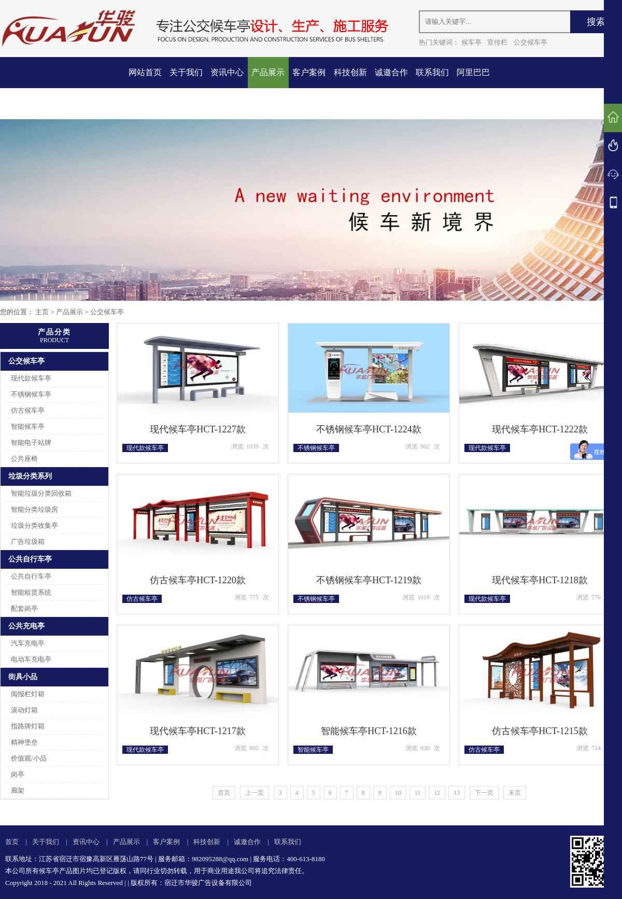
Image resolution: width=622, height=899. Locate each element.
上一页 (254, 792)
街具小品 (22, 677)
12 (437, 792)
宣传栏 (497, 42)
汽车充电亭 (28, 643)
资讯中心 (227, 72)
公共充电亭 (26, 626)
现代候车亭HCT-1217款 (197, 731)
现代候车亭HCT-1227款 (197, 429)
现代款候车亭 (31, 378)
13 (457, 792)
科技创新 (350, 72)
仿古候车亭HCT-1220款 (197, 580)
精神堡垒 (24, 742)
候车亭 (471, 42)
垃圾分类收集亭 (34, 525)
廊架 (17, 790)
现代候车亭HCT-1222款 (539, 429)
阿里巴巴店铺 (473, 88)
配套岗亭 (24, 608)
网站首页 (145, 72)
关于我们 (186, 72)
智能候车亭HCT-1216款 (368, 731)
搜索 (596, 22)
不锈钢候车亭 (31, 394)
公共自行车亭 (30, 559)
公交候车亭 (530, 42)
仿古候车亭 (28, 410)
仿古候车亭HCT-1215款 (539, 731)
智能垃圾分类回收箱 (41, 493)
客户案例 (309, 72)
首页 (224, 792)
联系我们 (432, 72)
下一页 (484, 792)
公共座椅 (24, 458)
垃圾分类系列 (30, 476)
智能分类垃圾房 (34, 509)
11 (418, 792)
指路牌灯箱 (28, 726)
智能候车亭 (28, 426)
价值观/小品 (29, 758)
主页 (42, 312)
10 (398, 792)
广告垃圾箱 (28, 541)
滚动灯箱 (24, 710)
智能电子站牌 (31, 442)
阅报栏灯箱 (28, 694)
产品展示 (268, 72)
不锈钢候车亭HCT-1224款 (368, 429)
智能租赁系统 (31, 592)
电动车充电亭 (31, 659)
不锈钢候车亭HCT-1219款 (368, 580)
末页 (514, 792)
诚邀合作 (391, 72)
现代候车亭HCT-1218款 (539, 580)
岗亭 (17, 774)
